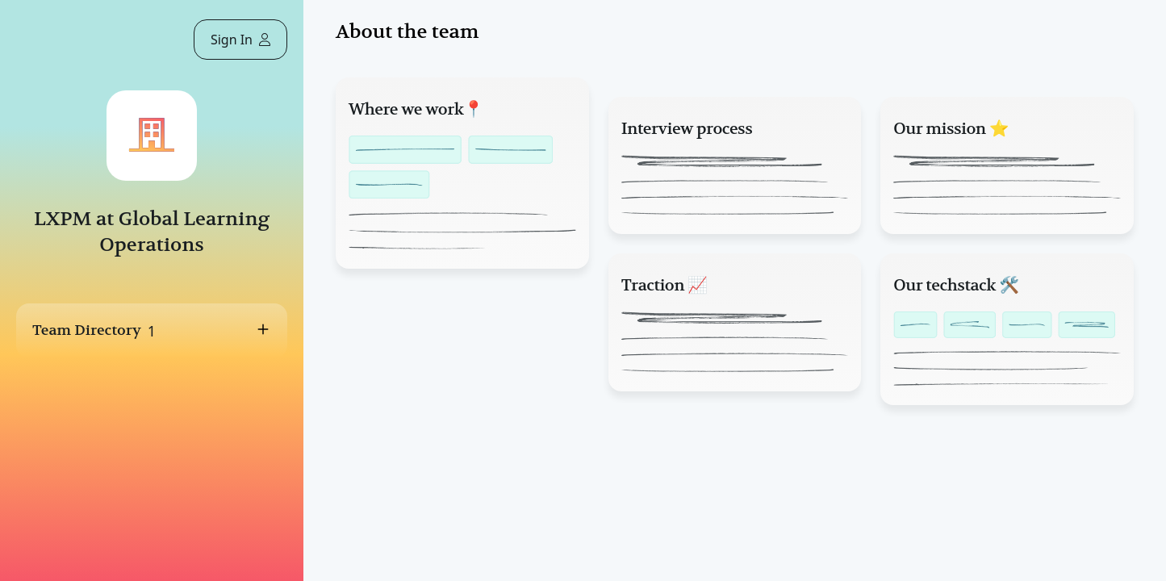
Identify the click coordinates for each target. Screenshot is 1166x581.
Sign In (240, 39)
